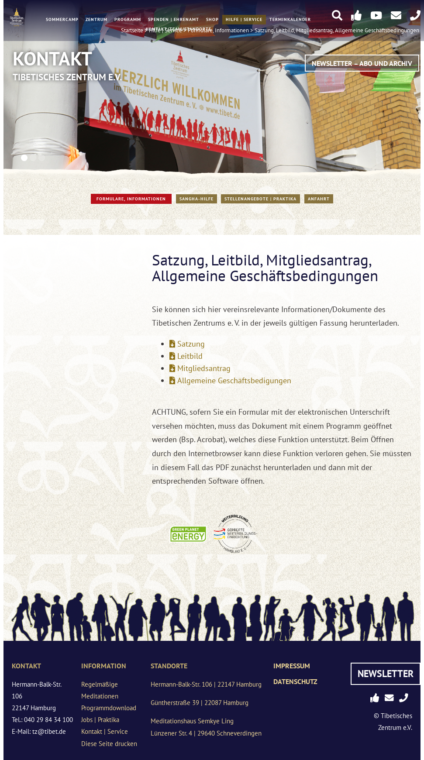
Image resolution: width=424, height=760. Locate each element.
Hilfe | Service (244, 20)
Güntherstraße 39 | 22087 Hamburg (199, 702)
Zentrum (96, 20)
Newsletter (386, 673)
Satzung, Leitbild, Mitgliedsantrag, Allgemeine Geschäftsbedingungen (337, 30)
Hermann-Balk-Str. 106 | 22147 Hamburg (206, 684)
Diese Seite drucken (109, 743)
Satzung (191, 344)
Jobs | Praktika (100, 719)
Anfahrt (319, 199)
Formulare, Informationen (131, 199)
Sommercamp (62, 20)
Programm (127, 20)
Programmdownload (108, 708)
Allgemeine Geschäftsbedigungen (234, 380)
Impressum (291, 665)
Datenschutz (295, 681)
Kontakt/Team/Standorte (178, 30)
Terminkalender (290, 20)
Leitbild (190, 356)
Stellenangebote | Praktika (260, 199)
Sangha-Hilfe (196, 199)
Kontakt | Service (104, 731)
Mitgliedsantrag (204, 368)
